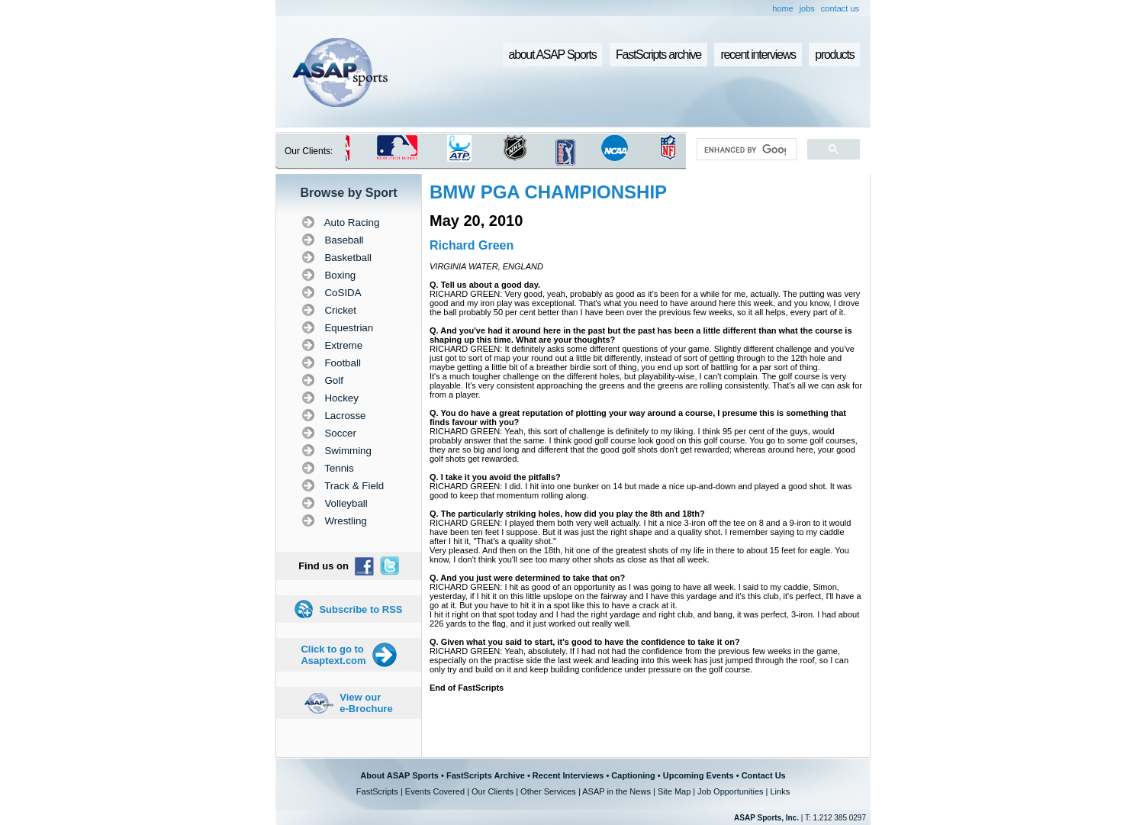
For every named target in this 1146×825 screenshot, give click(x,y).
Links (780, 791)
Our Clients (492, 791)
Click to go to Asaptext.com (333, 654)
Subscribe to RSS (360, 609)
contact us (840, 8)
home (783, 8)
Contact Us (764, 775)
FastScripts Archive (485, 775)
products (834, 54)
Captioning (633, 775)
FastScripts (377, 791)
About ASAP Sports (399, 775)
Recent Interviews (568, 775)
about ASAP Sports (553, 54)
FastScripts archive (658, 54)
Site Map (674, 791)
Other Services (548, 791)
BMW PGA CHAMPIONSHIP (548, 192)
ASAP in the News (616, 791)
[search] (745, 149)
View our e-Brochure (366, 702)
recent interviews (757, 54)
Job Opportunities (730, 791)
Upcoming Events (698, 775)
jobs (807, 8)
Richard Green (471, 245)
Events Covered (435, 791)
